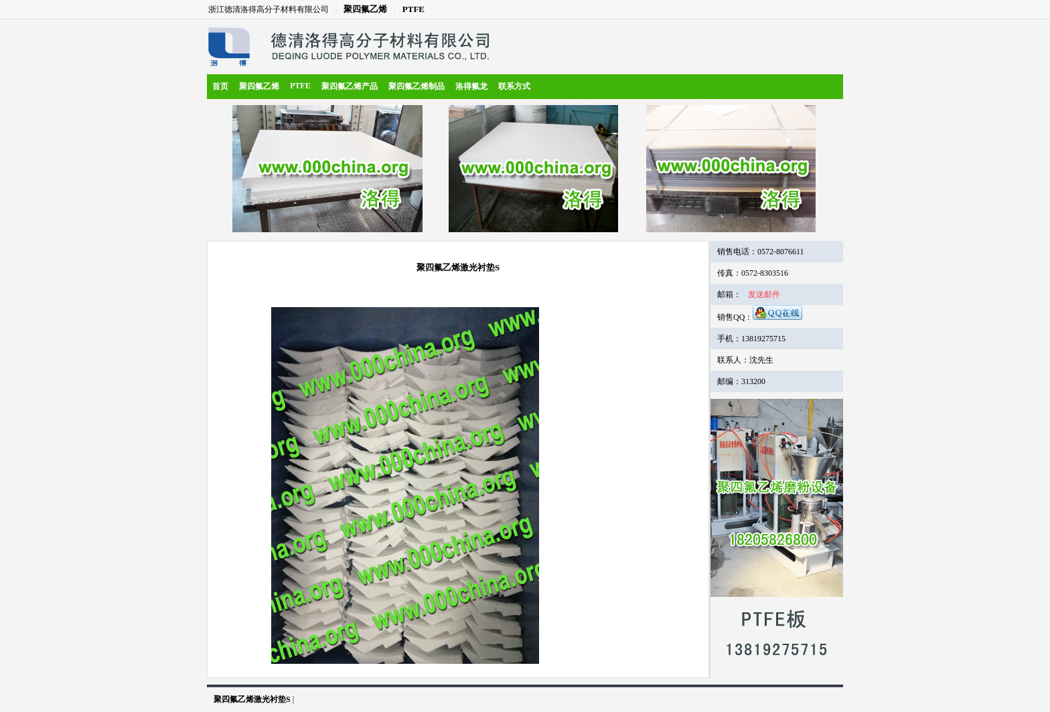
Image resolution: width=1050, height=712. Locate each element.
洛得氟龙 (471, 86)
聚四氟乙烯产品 (349, 86)
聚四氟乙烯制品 (416, 86)
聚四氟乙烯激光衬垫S (252, 699)
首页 (220, 86)
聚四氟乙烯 (365, 9)
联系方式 (514, 86)
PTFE (413, 9)
